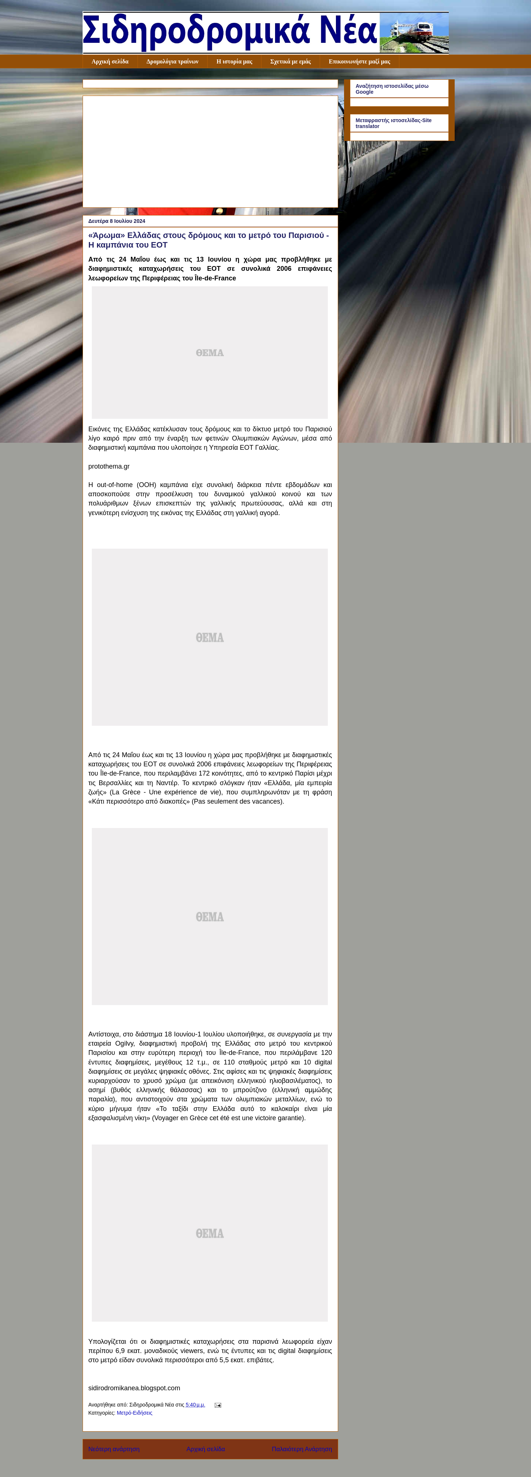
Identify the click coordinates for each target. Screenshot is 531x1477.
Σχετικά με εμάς (290, 61)
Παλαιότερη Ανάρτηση (302, 1449)
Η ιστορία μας (234, 61)
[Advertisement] (210, 150)
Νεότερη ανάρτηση (114, 1449)
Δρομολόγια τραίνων (173, 61)
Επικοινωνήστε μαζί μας (359, 61)
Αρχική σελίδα (110, 61)
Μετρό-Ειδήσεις (135, 1413)
